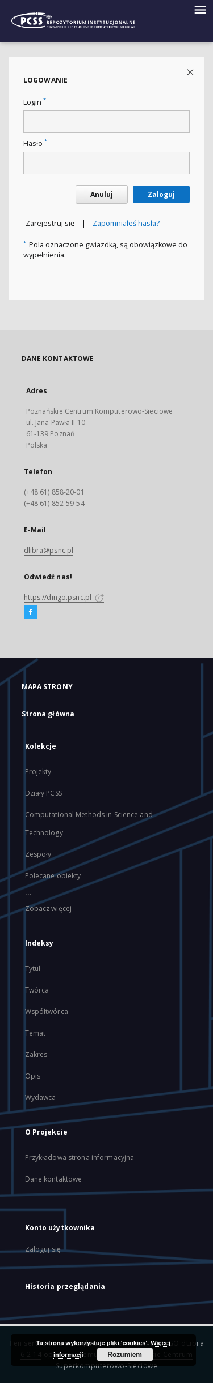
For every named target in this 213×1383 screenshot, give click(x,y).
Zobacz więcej (48, 908)
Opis (32, 1076)
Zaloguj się (43, 1249)
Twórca (37, 990)
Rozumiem (124, 1355)
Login (34, 102)
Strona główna (48, 714)
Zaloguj (161, 194)
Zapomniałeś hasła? (126, 223)
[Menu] (200, 9)
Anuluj (101, 194)
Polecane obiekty (53, 876)
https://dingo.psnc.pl (64, 597)
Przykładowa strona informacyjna (80, 1157)
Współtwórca (46, 1011)
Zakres (36, 1054)
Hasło (35, 143)
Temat (35, 1033)
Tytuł (33, 968)
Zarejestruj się (50, 223)
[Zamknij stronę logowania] (191, 71)
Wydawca (40, 1097)
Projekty (38, 771)
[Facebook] (30, 612)
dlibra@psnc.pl (49, 550)
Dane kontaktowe (53, 1179)
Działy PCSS (43, 793)
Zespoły (38, 854)
